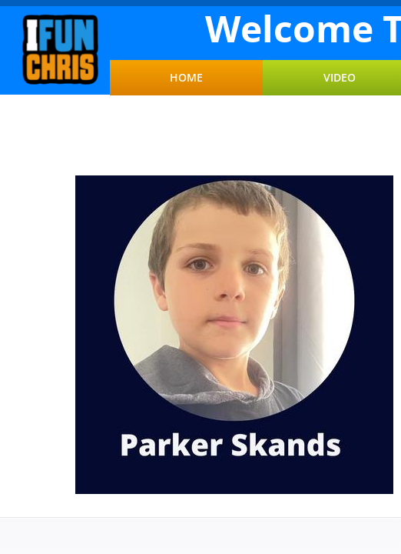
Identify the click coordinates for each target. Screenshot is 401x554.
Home (186, 78)
